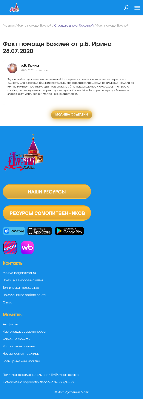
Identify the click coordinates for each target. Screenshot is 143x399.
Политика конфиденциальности (26, 374)
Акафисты (10, 324)
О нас (7, 302)
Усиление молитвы (16, 339)
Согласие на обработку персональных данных (38, 382)
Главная (9, 25)
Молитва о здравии (71, 114)
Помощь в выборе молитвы (23, 280)
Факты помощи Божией (34, 25)
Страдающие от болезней (74, 25)
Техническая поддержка (21, 287)
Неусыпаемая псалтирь (21, 353)
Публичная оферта (65, 374)
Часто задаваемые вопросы (24, 331)
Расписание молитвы (19, 346)
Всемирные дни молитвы (21, 361)
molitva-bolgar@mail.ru (19, 272)
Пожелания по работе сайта (24, 295)
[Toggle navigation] (137, 8)
